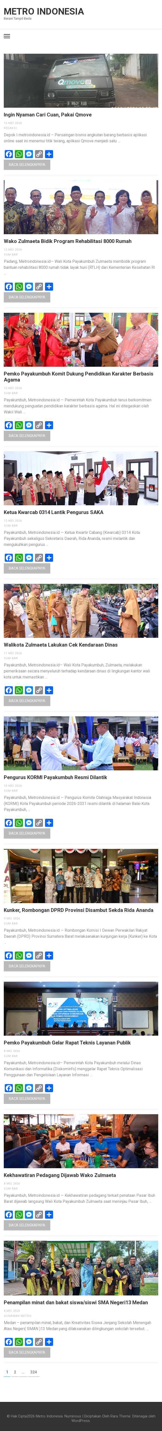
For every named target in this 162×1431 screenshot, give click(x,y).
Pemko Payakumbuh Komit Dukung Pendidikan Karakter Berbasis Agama (78, 377)
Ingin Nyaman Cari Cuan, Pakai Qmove (48, 115)
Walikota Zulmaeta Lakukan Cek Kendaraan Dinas (61, 645)
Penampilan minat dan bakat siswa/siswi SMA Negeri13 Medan (76, 1302)
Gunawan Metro (17, 1316)
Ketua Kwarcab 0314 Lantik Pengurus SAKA (53, 512)
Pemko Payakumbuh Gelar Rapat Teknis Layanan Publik (67, 1043)
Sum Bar (11, 254)
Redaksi (10, 128)
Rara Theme (120, 1416)
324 (34, 1372)
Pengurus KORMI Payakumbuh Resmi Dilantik (55, 777)
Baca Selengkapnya (27, 165)
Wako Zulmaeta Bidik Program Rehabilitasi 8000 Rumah (68, 241)
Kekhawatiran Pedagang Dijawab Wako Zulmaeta (60, 1175)
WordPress (80, 1420)
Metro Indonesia (44, 11)
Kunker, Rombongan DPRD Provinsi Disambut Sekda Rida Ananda (78, 910)
